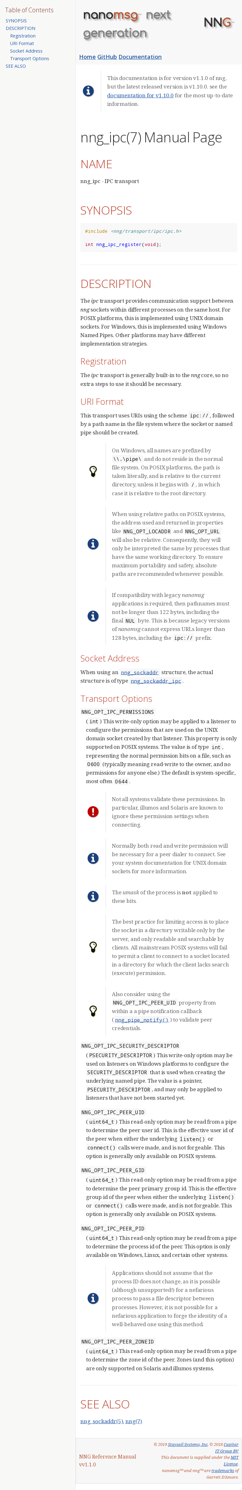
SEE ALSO (16, 66)
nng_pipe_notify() (142, 1019)
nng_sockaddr (140, 672)
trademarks (222, 1470)
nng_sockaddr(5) (101, 1421)
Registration (23, 36)
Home (87, 56)
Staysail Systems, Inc (188, 1444)
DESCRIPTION (20, 28)
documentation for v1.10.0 (140, 95)
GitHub (107, 56)
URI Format (22, 43)
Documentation (140, 56)
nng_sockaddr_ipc (156, 680)
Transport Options (29, 58)
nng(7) (133, 1421)
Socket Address (26, 51)
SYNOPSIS (16, 21)
